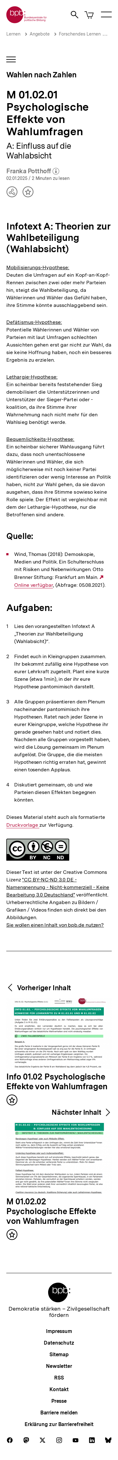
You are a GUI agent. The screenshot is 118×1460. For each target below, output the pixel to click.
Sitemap (59, 1354)
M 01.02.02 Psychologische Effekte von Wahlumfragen (51, 1211)
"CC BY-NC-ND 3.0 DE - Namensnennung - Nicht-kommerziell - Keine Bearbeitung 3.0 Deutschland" (57, 887)
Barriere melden (59, 1413)
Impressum (59, 1331)
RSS (59, 1378)
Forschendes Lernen (80, 33)
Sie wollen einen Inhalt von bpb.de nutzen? (55, 925)
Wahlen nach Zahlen (41, 74)
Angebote (40, 33)
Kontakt (58, 1389)
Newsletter (59, 1366)
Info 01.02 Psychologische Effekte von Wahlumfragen (57, 1082)
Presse (59, 1401)
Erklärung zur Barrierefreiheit (59, 1424)
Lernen (13, 33)
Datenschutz (59, 1343)
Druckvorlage (22, 825)
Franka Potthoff (32, 171)
